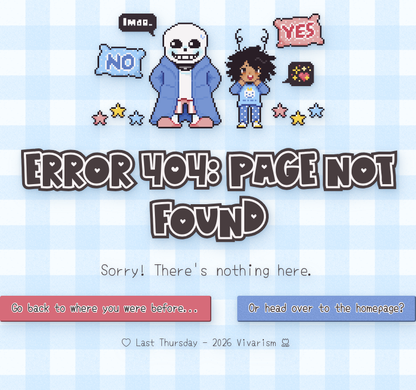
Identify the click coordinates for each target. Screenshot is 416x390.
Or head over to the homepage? (326, 307)
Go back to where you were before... (105, 307)
